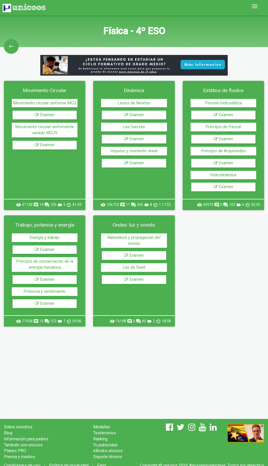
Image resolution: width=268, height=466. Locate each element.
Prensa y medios (19, 456)
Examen (44, 114)
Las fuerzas (134, 126)
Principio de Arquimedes (223, 150)
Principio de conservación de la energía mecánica (44, 264)
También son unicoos (23, 444)
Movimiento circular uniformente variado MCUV (44, 129)
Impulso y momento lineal (134, 150)
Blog (8, 432)
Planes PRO (15, 450)
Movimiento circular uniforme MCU (44, 102)
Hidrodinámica (223, 174)
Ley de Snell (133, 267)
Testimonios (104, 432)
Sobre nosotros (18, 426)
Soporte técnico (107, 456)
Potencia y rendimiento (45, 291)
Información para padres (26, 438)
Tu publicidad (105, 444)
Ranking (100, 438)
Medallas (101, 426)
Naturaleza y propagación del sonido (133, 240)
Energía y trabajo (45, 237)
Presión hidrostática (223, 102)
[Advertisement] (134, 368)
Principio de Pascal (223, 126)
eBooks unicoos (108, 450)
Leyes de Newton (134, 102)
